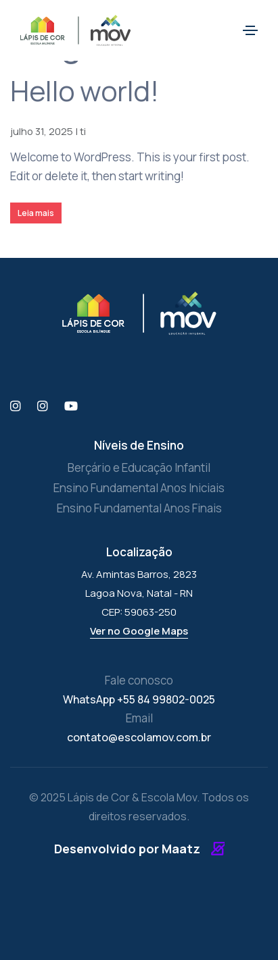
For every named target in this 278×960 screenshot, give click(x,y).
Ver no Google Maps (139, 631)
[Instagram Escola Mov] (42, 406)
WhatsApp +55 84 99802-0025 (139, 699)
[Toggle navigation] (250, 30)
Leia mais (36, 213)
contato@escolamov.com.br (139, 737)
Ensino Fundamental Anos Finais (139, 508)
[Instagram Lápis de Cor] (15, 406)
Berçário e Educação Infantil (139, 467)
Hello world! (84, 90)
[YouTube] (71, 406)
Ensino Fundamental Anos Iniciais (139, 488)
